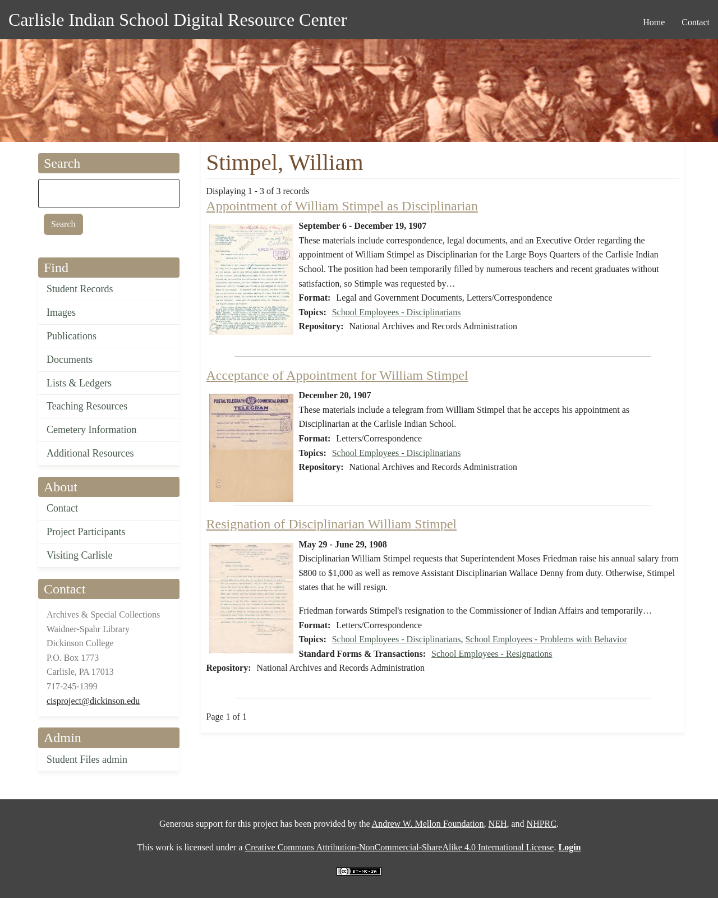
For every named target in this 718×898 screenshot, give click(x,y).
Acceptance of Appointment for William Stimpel (337, 375)
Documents (70, 359)
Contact (62, 508)
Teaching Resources (87, 406)
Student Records (80, 288)
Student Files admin (87, 759)
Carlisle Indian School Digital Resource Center (177, 20)
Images (61, 312)
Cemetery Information (91, 429)
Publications (71, 336)
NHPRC (541, 823)
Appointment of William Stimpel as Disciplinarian (342, 206)
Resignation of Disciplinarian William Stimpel (331, 524)
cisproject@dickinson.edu (93, 701)
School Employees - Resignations (492, 653)
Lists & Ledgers (79, 383)
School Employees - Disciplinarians (396, 312)
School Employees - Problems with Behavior (546, 639)
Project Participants (86, 531)
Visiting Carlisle (79, 555)
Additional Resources (90, 453)
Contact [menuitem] (696, 22)
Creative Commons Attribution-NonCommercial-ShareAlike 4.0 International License (399, 847)
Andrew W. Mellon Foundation (428, 823)
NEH (498, 823)
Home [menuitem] (654, 22)
